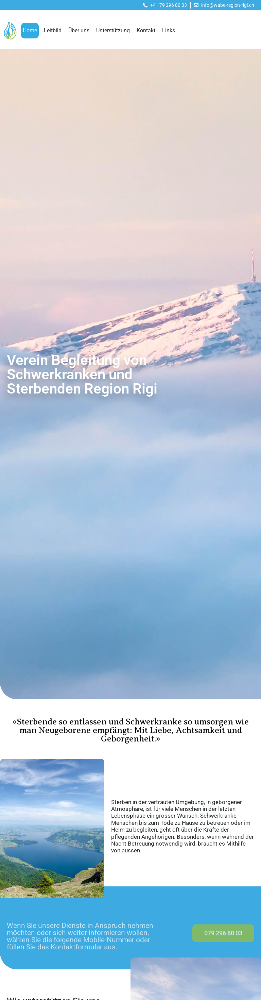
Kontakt (146, 30)
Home (30, 30)
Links (168, 30)
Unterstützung (113, 30)
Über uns (78, 30)
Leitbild (53, 30)
